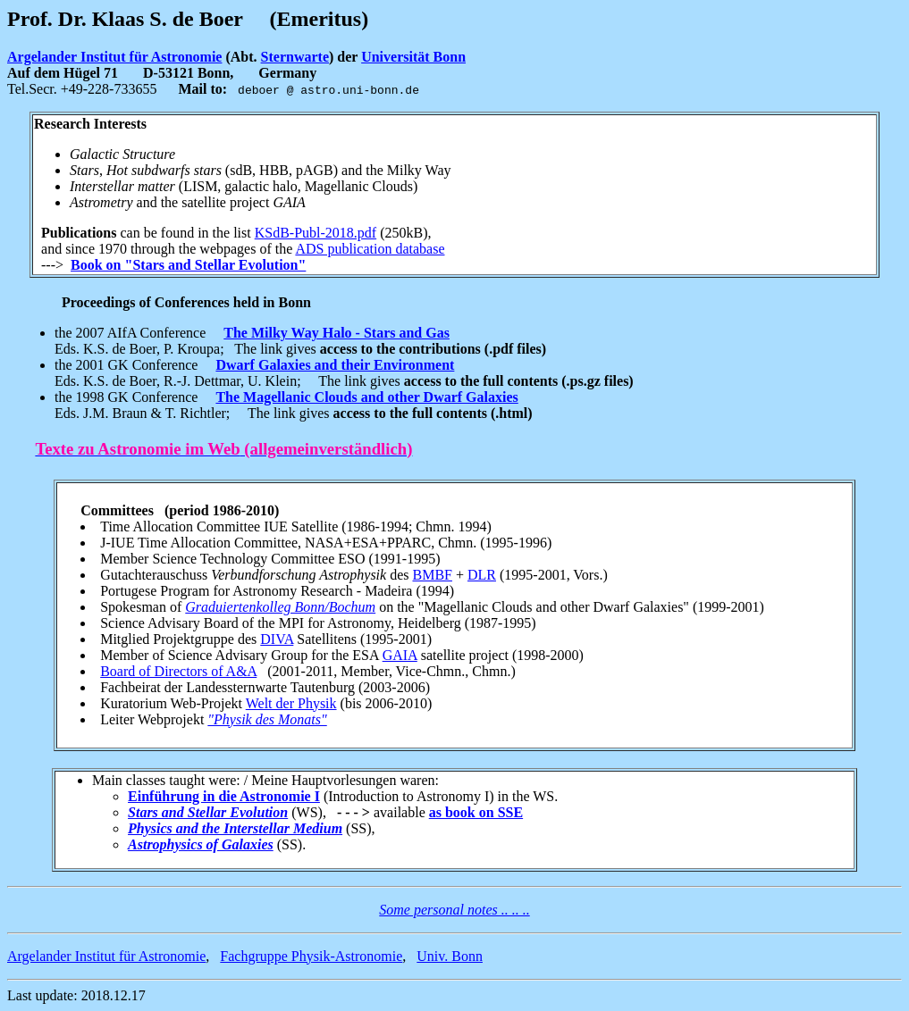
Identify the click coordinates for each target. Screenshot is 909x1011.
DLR (481, 574)
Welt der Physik (291, 703)
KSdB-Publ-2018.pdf (315, 232)
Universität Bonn (413, 56)
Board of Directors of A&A (178, 671)
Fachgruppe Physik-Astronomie (311, 956)
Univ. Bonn (450, 956)
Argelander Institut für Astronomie (114, 56)
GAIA (400, 655)
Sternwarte (295, 56)
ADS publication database (369, 248)
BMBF (431, 574)
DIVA (276, 639)
